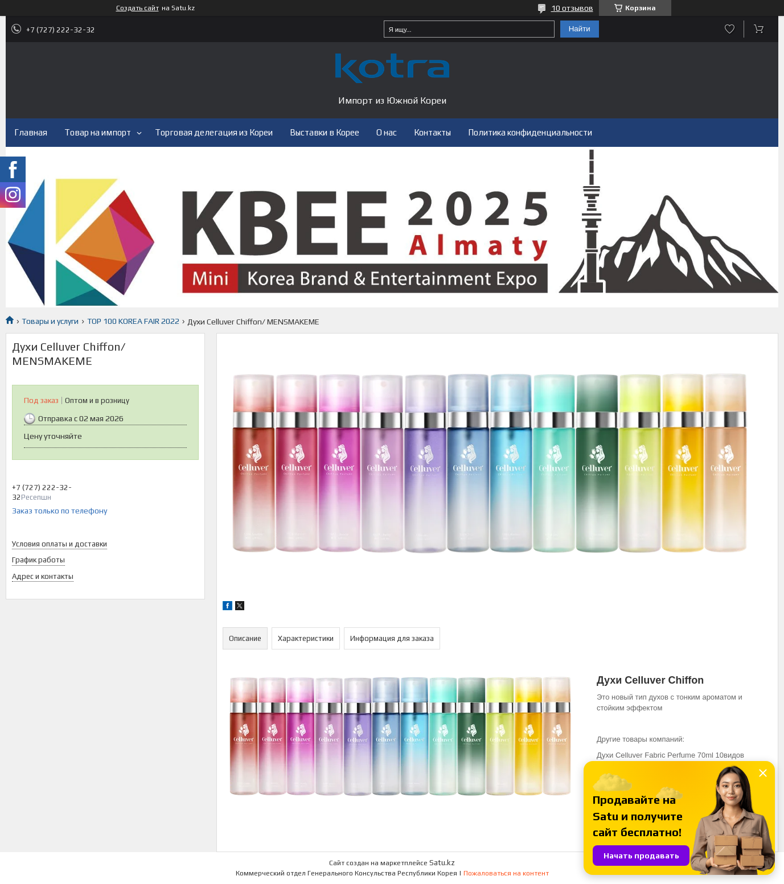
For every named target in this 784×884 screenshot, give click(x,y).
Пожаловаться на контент (506, 873)
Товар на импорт (97, 132)
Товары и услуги (50, 321)
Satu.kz (442, 862)
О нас (386, 132)
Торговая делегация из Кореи (214, 132)
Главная (30, 132)
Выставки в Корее (324, 132)
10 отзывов (572, 8)
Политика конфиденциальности (530, 132)
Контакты (432, 132)
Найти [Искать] (579, 28)
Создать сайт (137, 8)
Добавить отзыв (729, 29)
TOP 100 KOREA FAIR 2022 (133, 321)
